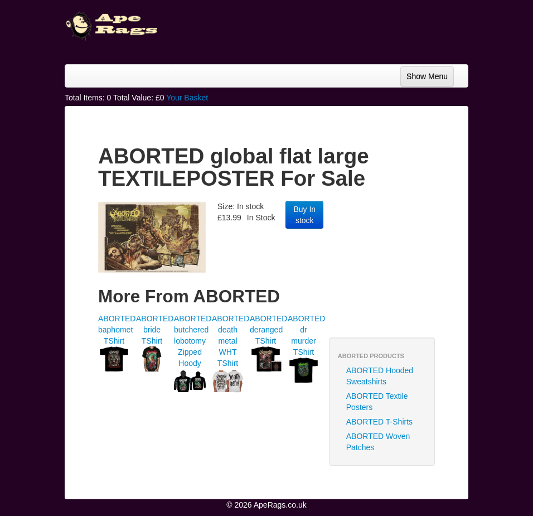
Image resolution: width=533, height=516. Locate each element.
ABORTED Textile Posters (377, 402)
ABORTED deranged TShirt (268, 329)
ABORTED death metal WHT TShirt (230, 341)
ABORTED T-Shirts (379, 421)
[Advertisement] (410, 265)
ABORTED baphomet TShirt (116, 329)
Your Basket (187, 97)
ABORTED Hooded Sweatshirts (379, 376)
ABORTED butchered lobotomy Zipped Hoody (192, 341)
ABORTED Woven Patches (378, 442)
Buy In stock (304, 215)
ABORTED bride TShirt (154, 329)
